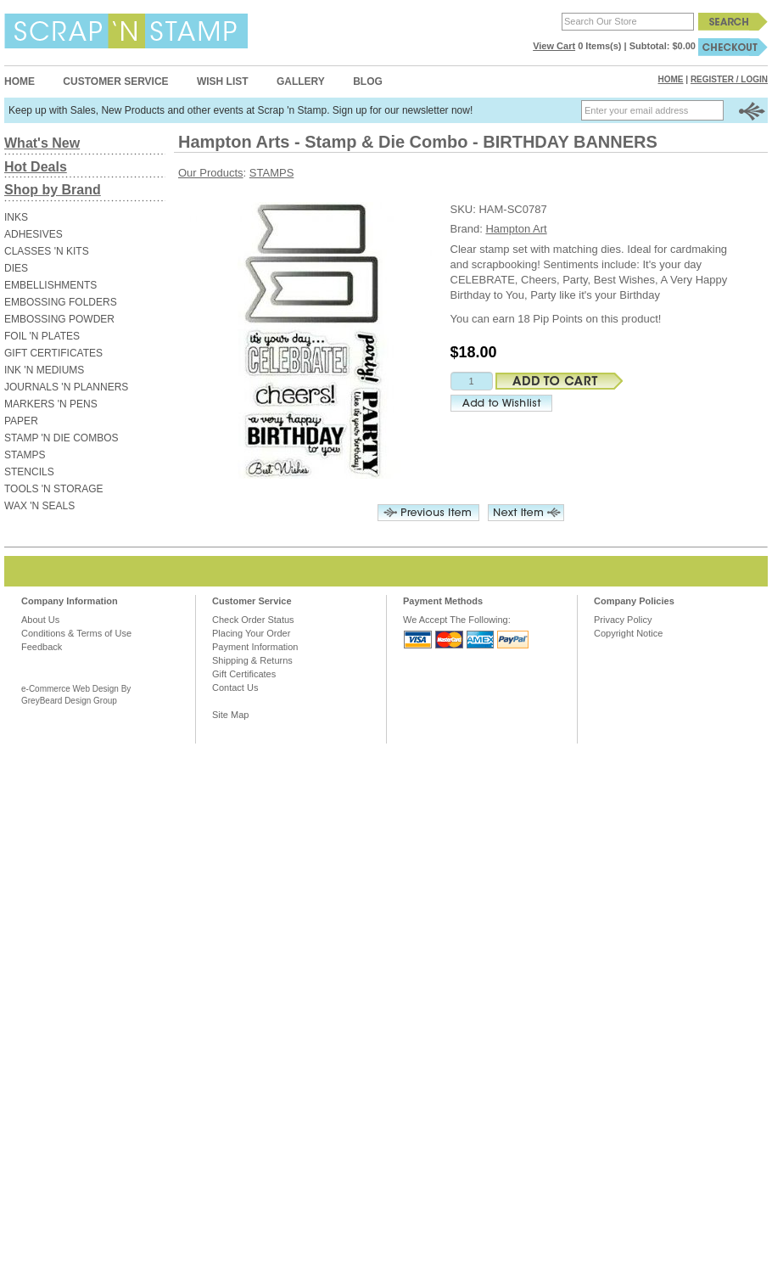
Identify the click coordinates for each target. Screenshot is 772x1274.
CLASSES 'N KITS (46, 251)
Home (19, 81)
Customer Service (115, 81)
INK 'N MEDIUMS (44, 370)
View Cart (554, 46)
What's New (42, 143)
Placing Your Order (251, 633)
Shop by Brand (52, 189)
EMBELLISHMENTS (50, 285)
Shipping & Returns (252, 660)
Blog (368, 81)
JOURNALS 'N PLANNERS (66, 387)
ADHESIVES (33, 234)
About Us (40, 620)
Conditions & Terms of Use (76, 633)
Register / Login (729, 79)
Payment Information (255, 647)
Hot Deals (35, 167)
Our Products (210, 172)
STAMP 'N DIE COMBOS (61, 438)
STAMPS (24, 455)
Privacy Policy (623, 620)
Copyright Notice (628, 633)
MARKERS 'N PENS (51, 404)
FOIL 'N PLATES (42, 336)
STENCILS (29, 472)
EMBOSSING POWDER (59, 319)
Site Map (230, 715)
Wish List (223, 81)
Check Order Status (253, 620)
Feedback (41, 647)
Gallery (301, 81)
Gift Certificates (244, 674)
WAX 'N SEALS (39, 506)
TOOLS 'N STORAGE (53, 489)
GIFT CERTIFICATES (53, 353)
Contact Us (235, 687)
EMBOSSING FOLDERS (60, 302)
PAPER (21, 421)
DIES (16, 268)
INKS (16, 217)
